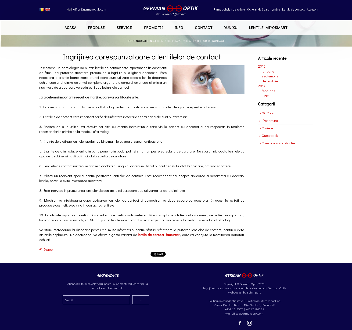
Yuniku (230, 27)
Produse (96, 27)
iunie (265, 95)
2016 (262, 66)
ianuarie (268, 71)
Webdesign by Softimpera (244, 292)
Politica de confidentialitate (226, 301)
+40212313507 (234, 309)
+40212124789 (254, 309)
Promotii (153, 27)
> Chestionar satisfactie (277, 143)
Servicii (125, 27)
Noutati (141, 41)
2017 (261, 85)
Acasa (70, 27)
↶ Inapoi (46, 249)
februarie (268, 90)
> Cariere (266, 128)
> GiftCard (266, 113)
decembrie (270, 81)
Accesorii (312, 9)
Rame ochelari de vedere (229, 9)
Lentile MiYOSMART (268, 27)
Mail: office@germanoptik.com (244, 313)
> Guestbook (268, 135)
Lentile (276, 9)
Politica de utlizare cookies (263, 301)
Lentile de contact (293, 9)
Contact (204, 27)
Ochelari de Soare (258, 9)
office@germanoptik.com (86, 9)
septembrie (270, 76)
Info (179, 27)
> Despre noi (269, 120)
